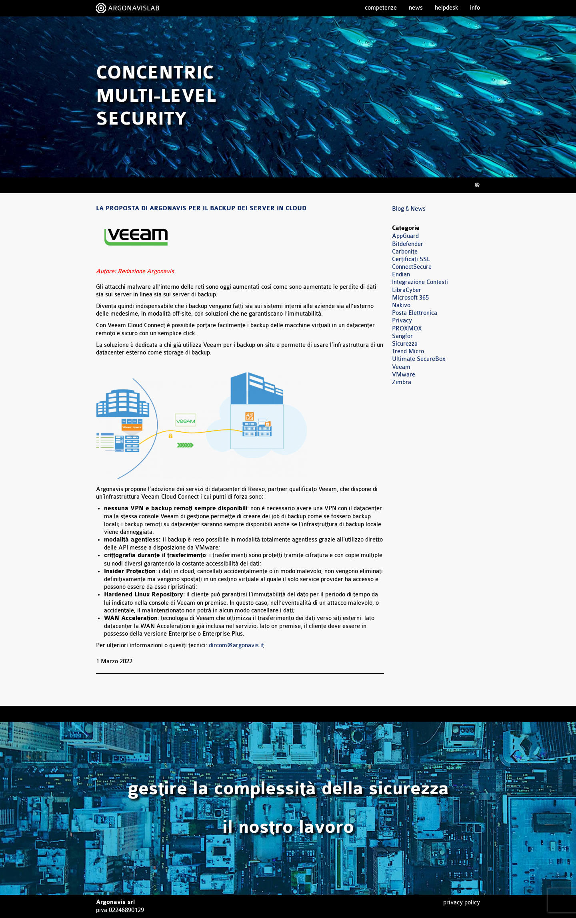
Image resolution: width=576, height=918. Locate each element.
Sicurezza (405, 343)
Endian (401, 274)
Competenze (381, 7)
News (416, 7)
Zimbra (401, 382)
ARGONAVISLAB (134, 8)
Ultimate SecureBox (419, 359)
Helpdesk (446, 7)
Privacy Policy (461, 902)
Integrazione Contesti (420, 282)
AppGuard (405, 236)
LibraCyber (406, 290)
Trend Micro (408, 351)
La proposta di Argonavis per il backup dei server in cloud (201, 208)
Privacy (402, 320)
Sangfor (402, 336)
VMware (403, 374)
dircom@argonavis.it (236, 645)
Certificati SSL (411, 259)
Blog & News (409, 208)
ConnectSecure (412, 267)
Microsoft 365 (410, 297)
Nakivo (401, 305)
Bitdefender (407, 244)
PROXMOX (407, 328)
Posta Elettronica (414, 313)
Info (475, 7)
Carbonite (405, 251)
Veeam (401, 367)
